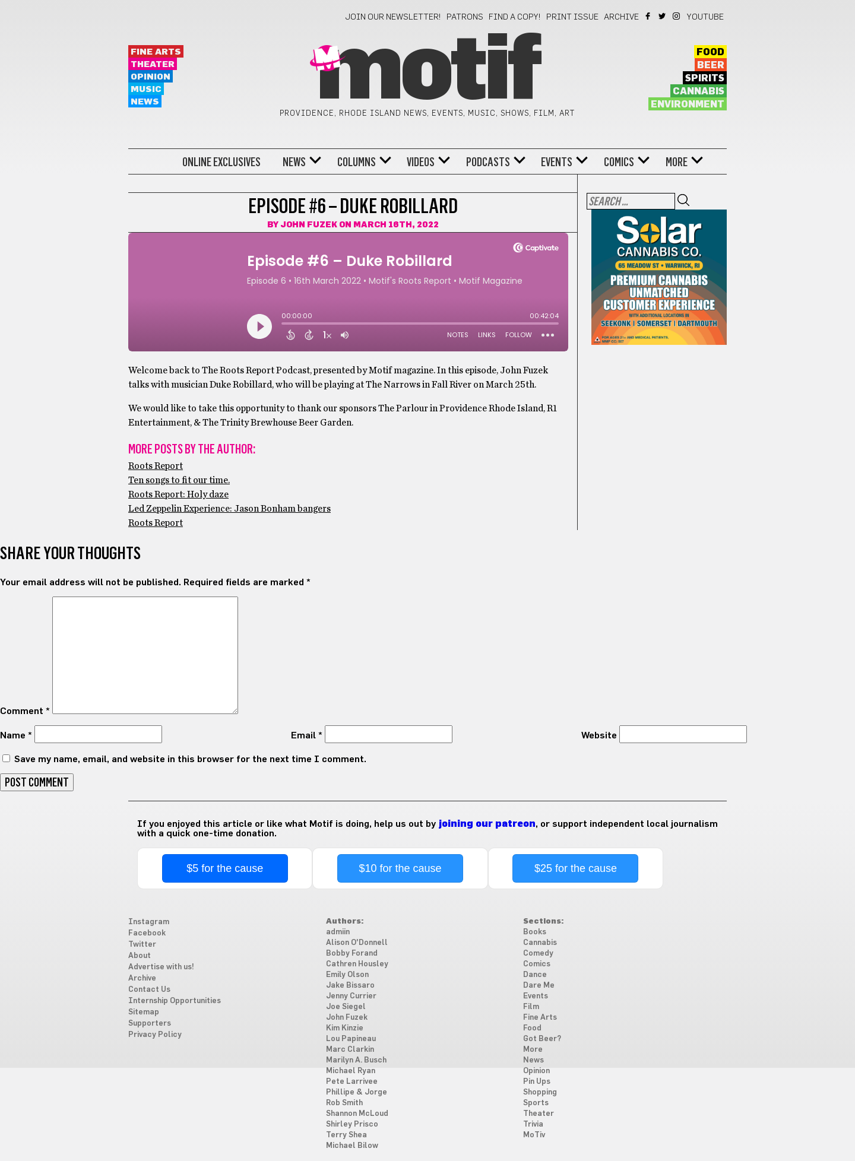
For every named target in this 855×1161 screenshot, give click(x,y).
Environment (687, 104)
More (677, 162)
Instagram (677, 16)
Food (710, 52)
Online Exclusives (221, 162)
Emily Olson (347, 975)
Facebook (648, 16)
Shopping (540, 1092)
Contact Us (149, 990)
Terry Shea (346, 1135)
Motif (427, 71)
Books (534, 932)
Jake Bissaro (350, 985)
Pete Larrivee (352, 1082)
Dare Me (539, 985)
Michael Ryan (350, 1071)
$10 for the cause (400, 868)
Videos (421, 162)
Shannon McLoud (357, 1114)
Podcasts (488, 162)
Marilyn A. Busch (356, 1060)
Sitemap (143, 1012)
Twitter (662, 16)
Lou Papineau (351, 1039)
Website (599, 735)
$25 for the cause (575, 868)
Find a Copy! (515, 17)
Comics (619, 162)
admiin (338, 932)
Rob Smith (344, 1103)
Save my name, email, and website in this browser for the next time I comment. (190, 759)
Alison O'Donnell (357, 943)
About (139, 956)
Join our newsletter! (393, 17)
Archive (621, 17)
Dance (535, 975)
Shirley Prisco (352, 1124)
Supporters (149, 1023)
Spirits (704, 78)
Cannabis (698, 91)
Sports (536, 1103)
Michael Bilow (352, 1146)
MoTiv (534, 1135)
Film (531, 1007)
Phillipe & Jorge (356, 1092)
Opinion (150, 76)
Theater (153, 64)
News (145, 101)
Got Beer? (542, 1039)
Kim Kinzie (344, 1028)
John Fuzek (308, 225)
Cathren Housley (357, 964)
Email (306, 735)
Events (556, 162)
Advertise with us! (161, 967)
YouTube (705, 17)
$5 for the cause (224, 868)
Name (16, 735)
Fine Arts (156, 51)
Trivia (533, 1124)
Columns (356, 162)
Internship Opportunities (174, 1001)
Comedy (538, 953)
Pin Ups (536, 1082)
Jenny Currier (351, 996)
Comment (25, 711)
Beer (710, 65)
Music (146, 89)
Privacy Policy (155, 1035)
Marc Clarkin (350, 1050)
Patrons (464, 17)
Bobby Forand (352, 953)
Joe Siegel (346, 1007)
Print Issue (572, 17)
